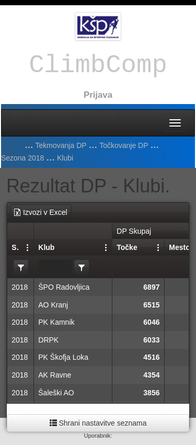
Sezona (15, 247)
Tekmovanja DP (61, 145)
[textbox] (55, 267)
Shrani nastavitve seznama (98, 423)
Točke (127, 247)
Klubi (65, 158)
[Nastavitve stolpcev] (27, 247)
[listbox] (20, 267)
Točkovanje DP (123, 145)
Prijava (98, 95)
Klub (46, 247)
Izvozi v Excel (40, 212)
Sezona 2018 (22, 158)
